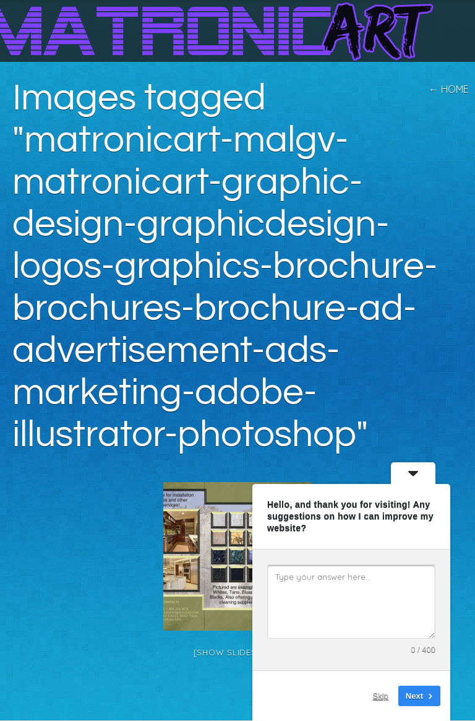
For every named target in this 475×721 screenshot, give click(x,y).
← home (449, 89)
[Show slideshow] (238, 652)
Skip (380, 696)
